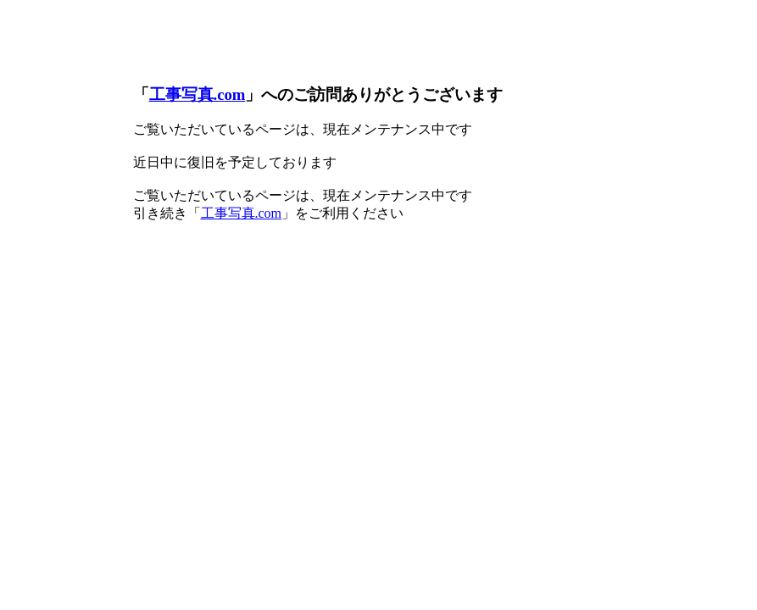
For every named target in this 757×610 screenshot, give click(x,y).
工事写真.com (197, 94)
